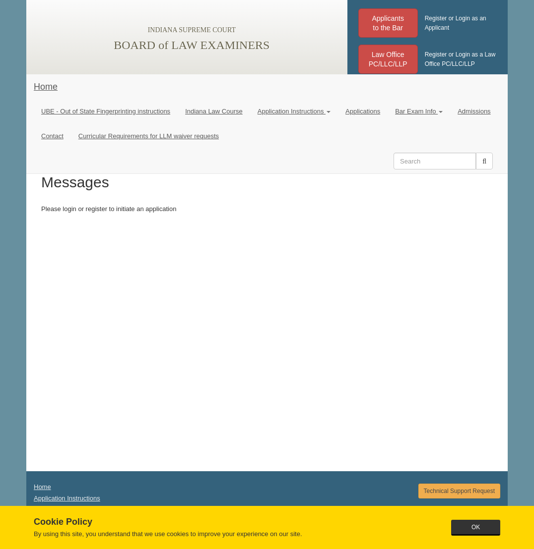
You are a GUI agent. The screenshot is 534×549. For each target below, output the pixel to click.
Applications (362, 111)
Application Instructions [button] (294, 111)
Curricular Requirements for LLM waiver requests (148, 136)
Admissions (474, 111)
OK (475, 527)
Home (46, 87)
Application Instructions (67, 498)
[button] (388, 23)
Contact (52, 136)
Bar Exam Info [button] (419, 111)
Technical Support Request (459, 491)
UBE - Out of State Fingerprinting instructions (105, 111)
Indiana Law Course (214, 111)
